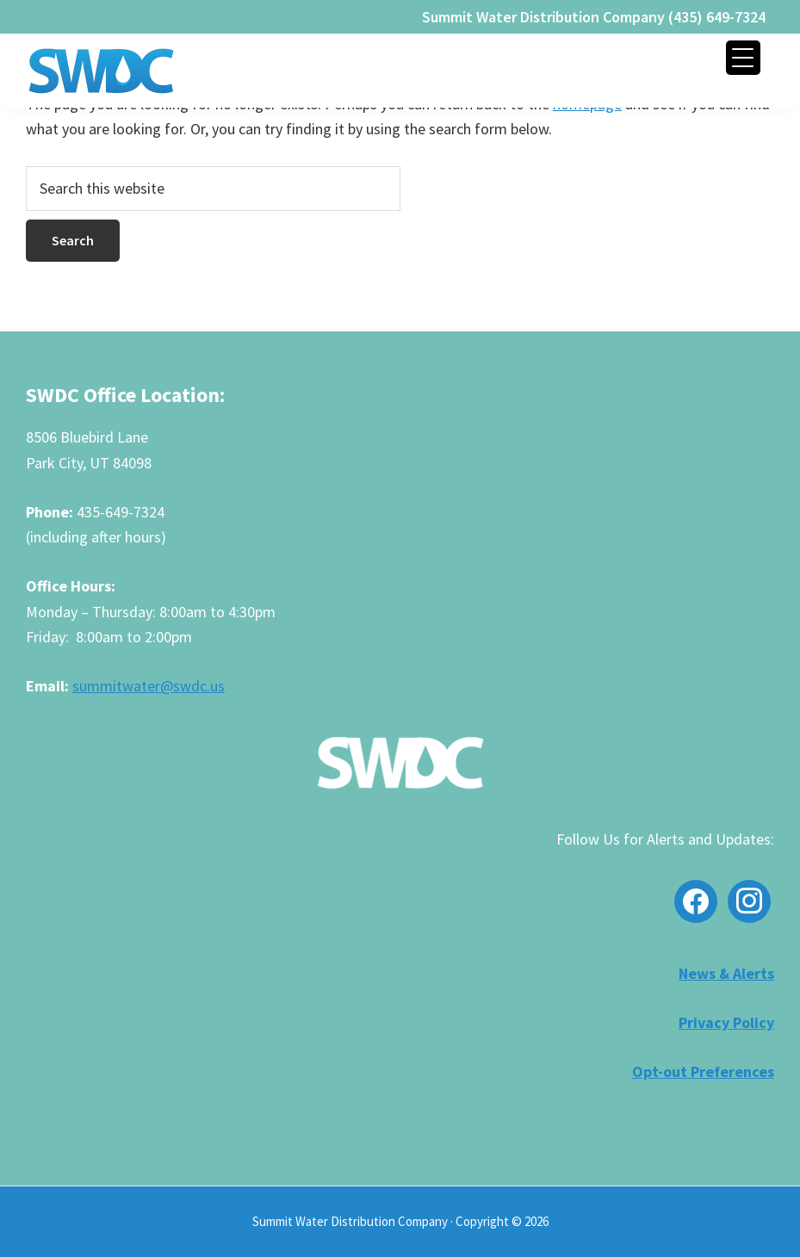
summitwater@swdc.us (148, 686)
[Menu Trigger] (743, 57)
